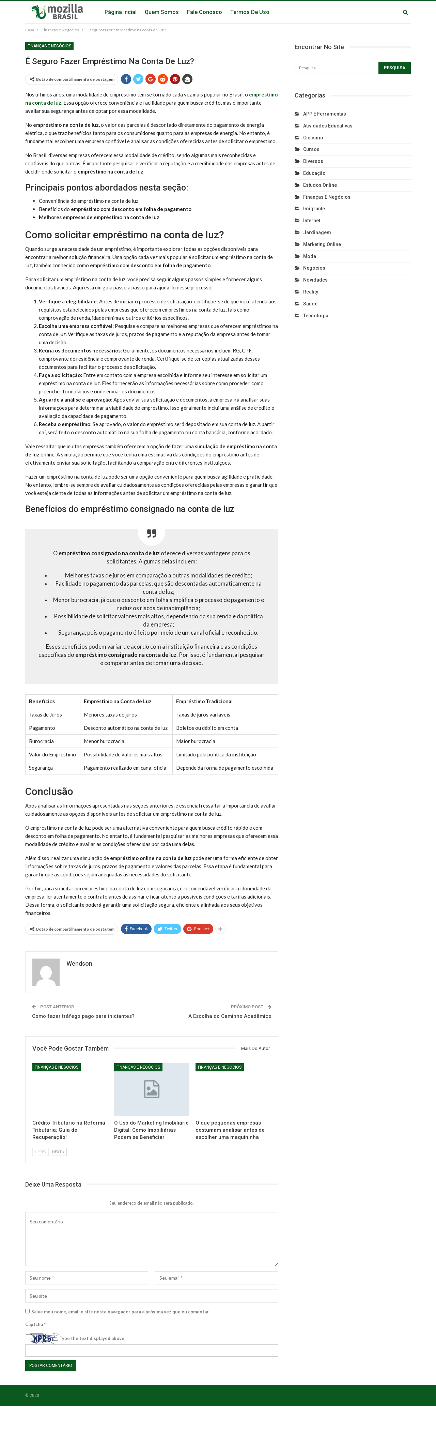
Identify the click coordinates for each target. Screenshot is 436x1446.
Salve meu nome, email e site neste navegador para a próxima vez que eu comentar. (120, 1311)
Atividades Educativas (328, 126)
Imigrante (314, 208)
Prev (40, 1151)
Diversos (313, 161)
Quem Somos (162, 12)
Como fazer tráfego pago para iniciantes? (83, 1016)
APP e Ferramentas (324, 114)
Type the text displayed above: (92, 1338)
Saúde (310, 303)
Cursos (311, 149)
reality (310, 292)
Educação (314, 173)
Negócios (314, 268)
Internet (311, 220)
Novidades (315, 280)
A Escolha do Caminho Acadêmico (229, 1016)
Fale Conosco (204, 12)
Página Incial (121, 12)
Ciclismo (313, 137)
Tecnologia (315, 315)
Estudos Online (320, 185)
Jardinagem (317, 232)
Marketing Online (322, 244)
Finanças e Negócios (49, 46)
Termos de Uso (249, 12)
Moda (309, 256)
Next (58, 1151)
